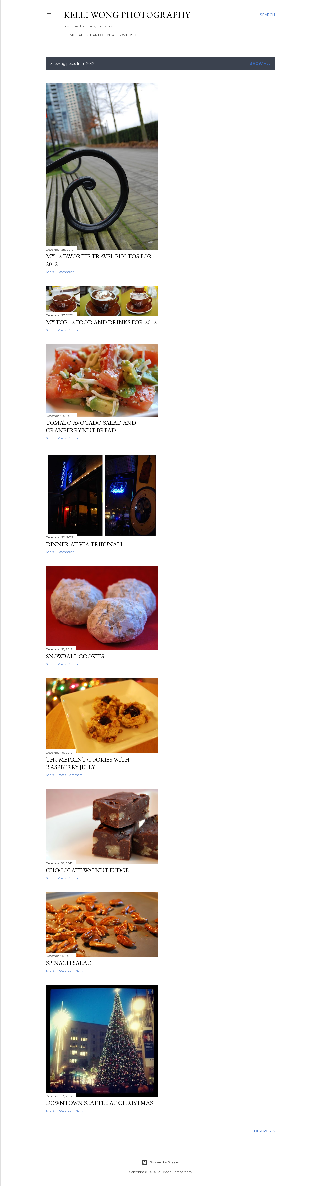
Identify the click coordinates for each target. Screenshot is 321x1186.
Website (130, 35)
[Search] (267, 15)
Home (70, 35)
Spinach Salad (69, 963)
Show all (260, 63)
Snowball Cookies (75, 656)
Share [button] (50, 272)
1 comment (66, 272)
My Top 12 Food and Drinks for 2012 (101, 322)
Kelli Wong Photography (127, 15)
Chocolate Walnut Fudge (87, 870)
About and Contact (98, 35)
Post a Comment (70, 330)
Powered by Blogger (160, 1162)
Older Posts (262, 1131)
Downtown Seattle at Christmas (99, 1103)
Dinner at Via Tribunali (84, 544)
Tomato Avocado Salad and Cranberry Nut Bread (91, 426)
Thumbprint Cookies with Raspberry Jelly (88, 763)
